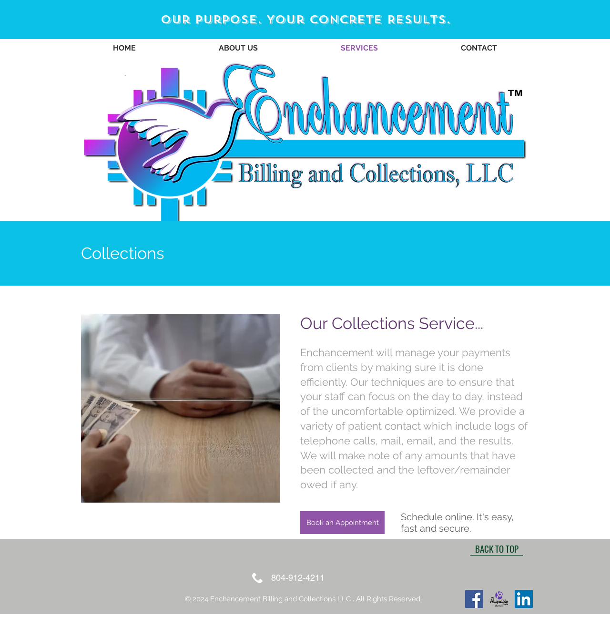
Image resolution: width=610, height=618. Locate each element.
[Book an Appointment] (342, 522)
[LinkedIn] (524, 599)
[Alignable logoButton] (499, 599)
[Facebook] (474, 599)
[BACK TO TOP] (496, 548)
